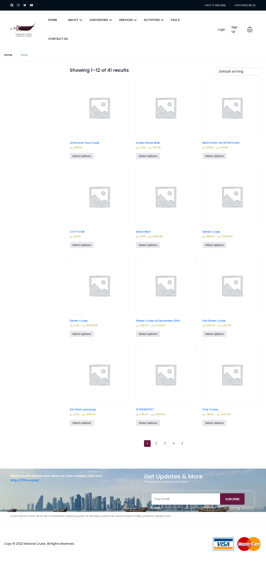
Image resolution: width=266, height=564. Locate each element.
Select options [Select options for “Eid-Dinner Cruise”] (214, 333)
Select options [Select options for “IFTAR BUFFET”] (148, 422)
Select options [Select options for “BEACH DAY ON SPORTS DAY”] (214, 156)
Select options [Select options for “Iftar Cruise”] (214, 422)
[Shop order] (239, 71)
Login (221, 29)
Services (128, 20)
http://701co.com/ (24, 480)
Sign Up (235, 29)
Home (52, 20)
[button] (249, 29)
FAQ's (175, 20)
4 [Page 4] (173, 443)
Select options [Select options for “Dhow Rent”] (148, 245)
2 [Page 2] (156, 443)
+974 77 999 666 (215, 5)
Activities (154, 20)
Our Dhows (100, 20)
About (75, 20)
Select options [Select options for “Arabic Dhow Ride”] (148, 156)
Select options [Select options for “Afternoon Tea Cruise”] (82, 156)
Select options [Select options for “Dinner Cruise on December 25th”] (148, 333)
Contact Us (58, 39)
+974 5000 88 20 (245, 5)
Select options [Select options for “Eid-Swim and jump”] (82, 422)
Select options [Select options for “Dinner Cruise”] (214, 245)
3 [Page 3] (165, 443)
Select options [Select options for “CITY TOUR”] (82, 245)
